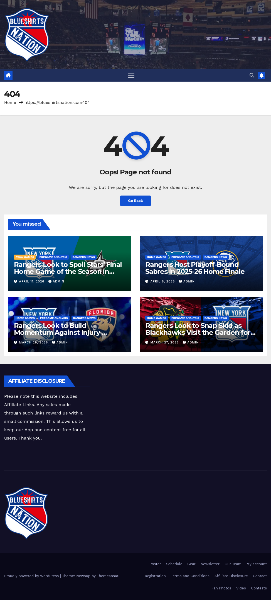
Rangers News (83, 257)
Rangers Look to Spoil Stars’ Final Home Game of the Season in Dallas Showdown (68, 272)
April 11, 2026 (32, 282)
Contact (260, 576)
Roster (155, 564)
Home (10, 102)
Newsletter (210, 564)
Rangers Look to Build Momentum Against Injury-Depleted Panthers (58, 333)
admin (56, 282)
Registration (155, 576)
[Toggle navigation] (131, 75)
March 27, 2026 (165, 343)
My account (257, 564)
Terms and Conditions (190, 576)
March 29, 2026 (34, 343)
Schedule (174, 564)
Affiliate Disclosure (231, 576)
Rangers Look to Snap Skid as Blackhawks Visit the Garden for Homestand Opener (197, 333)
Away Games (25, 257)
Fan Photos (221, 588)
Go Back (135, 201)
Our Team (233, 564)
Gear (191, 564)
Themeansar (107, 576)
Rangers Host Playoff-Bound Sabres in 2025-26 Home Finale (195, 268)
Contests (259, 588)
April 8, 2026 (163, 282)
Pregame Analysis (53, 257)
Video (241, 588)
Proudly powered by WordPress (32, 576)
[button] (252, 75)
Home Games (156, 257)
